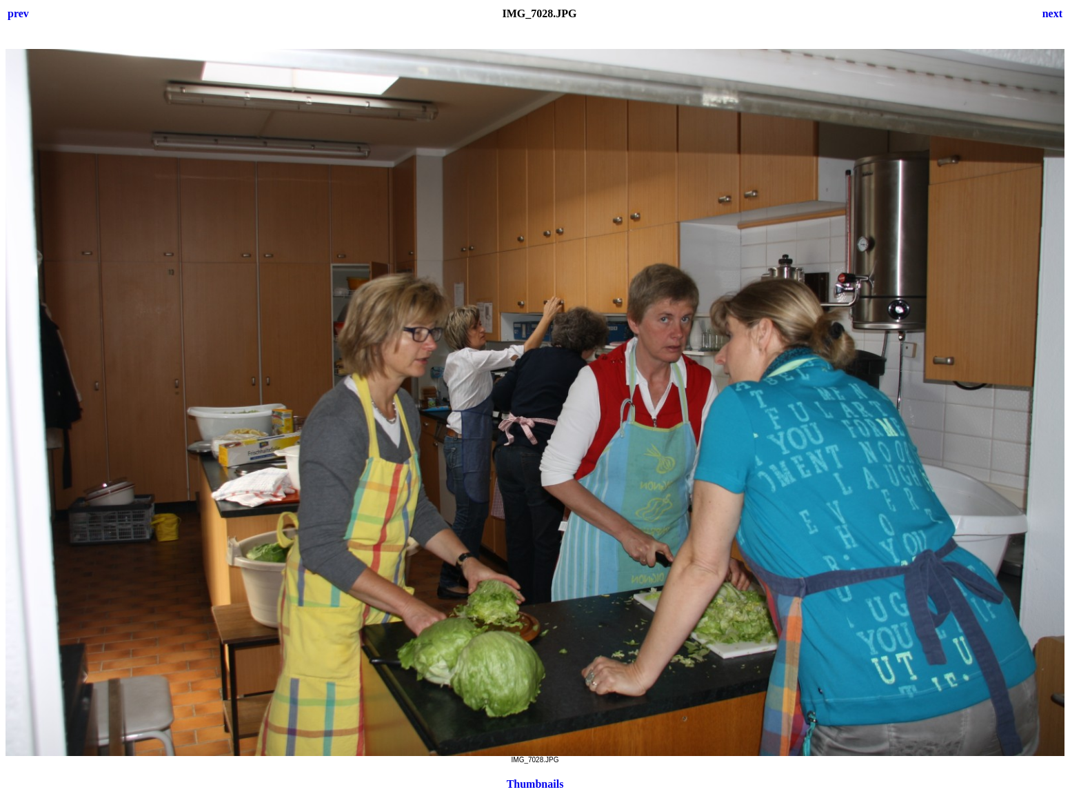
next (1052, 13)
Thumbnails (535, 784)
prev (18, 13)
